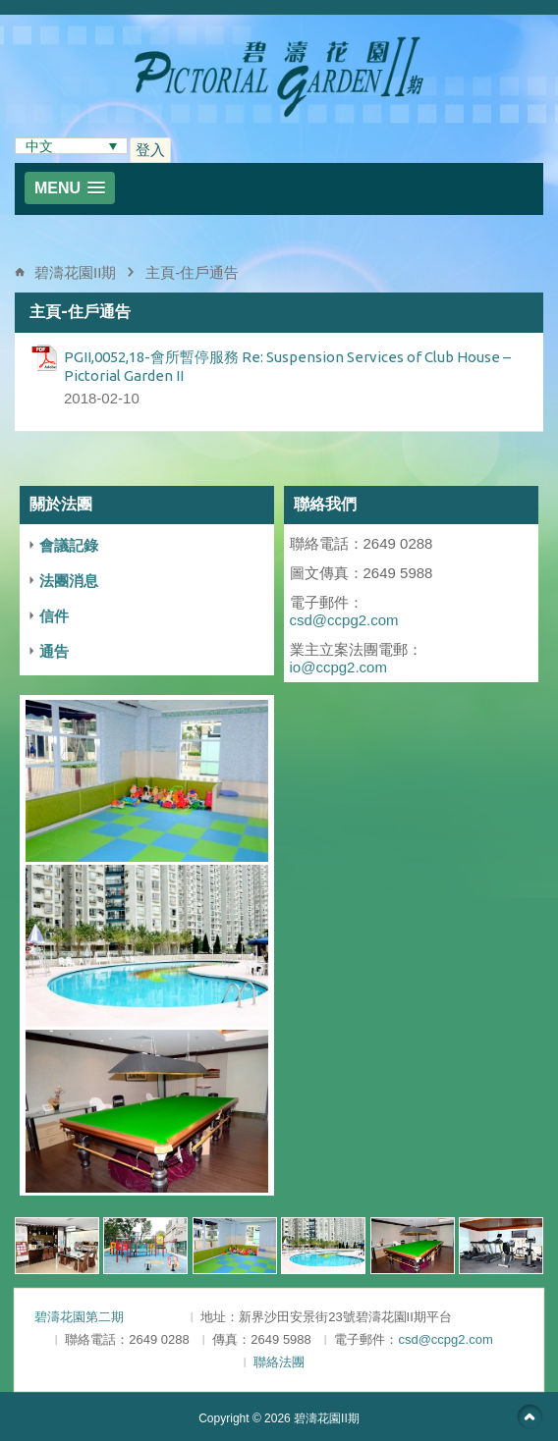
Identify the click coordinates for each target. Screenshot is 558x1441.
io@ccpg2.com (338, 667)
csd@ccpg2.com (344, 620)
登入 (150, 149)
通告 (54, 651)
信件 (54, 616)
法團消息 (68, 580)
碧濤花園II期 (75, 272)
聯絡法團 (279, 1362)
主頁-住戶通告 (192, 272)
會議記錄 (68, 545)
